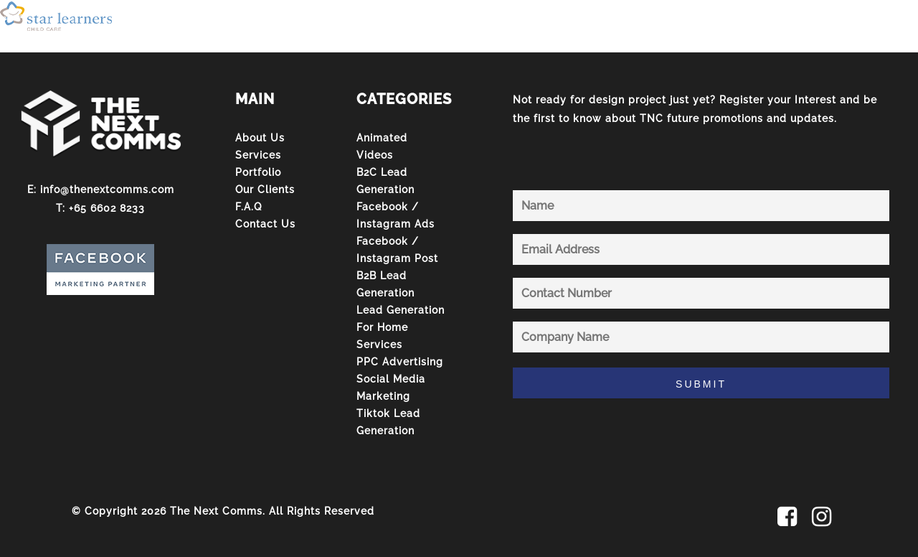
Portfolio (258, 172)
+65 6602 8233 (107, 208)
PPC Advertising (399, 362)
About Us (260, 138)
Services (258, 155)
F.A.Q (248, 206)
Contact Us (265, 224)
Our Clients (265, 189)
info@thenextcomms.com (107, 189)
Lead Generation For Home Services (400, 327)
